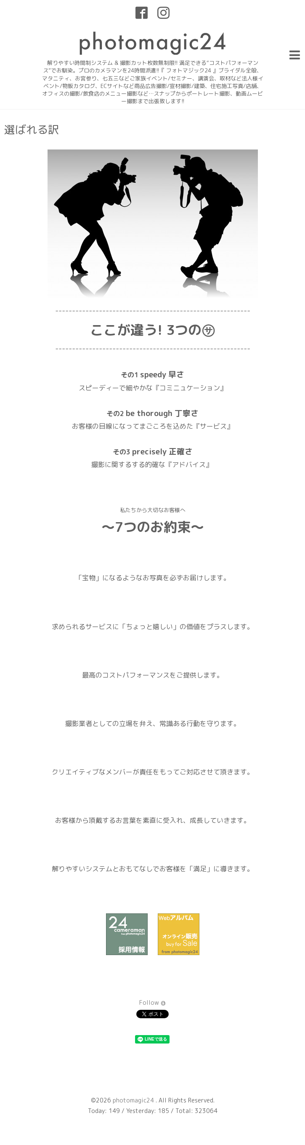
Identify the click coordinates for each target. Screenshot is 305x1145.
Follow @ (152, 1002)
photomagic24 (134, 1100)
